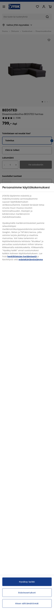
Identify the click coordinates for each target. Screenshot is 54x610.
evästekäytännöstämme (31, 259)
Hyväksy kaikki (27, 581)
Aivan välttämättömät (27, 603)
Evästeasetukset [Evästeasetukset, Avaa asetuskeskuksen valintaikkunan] (27, 592)
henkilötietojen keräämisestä (22, 256)
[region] (27, 396)
